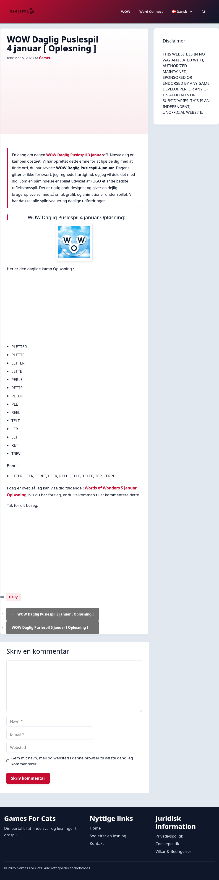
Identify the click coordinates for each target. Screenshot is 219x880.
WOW (125, 11)
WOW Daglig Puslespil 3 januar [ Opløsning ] (55, 614)
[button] (203, 11)
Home (95, 828)
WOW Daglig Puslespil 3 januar (74, 154)
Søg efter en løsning (108, 835)
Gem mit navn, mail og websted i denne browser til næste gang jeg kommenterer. (72, 760)
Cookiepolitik (167, 843)
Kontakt (97, 843)
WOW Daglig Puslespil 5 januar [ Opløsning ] (50, 627)
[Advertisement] (74, 95)
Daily (13, 597)
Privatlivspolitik (169, 836)
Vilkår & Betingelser (173, 851)
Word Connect (151, 11)
